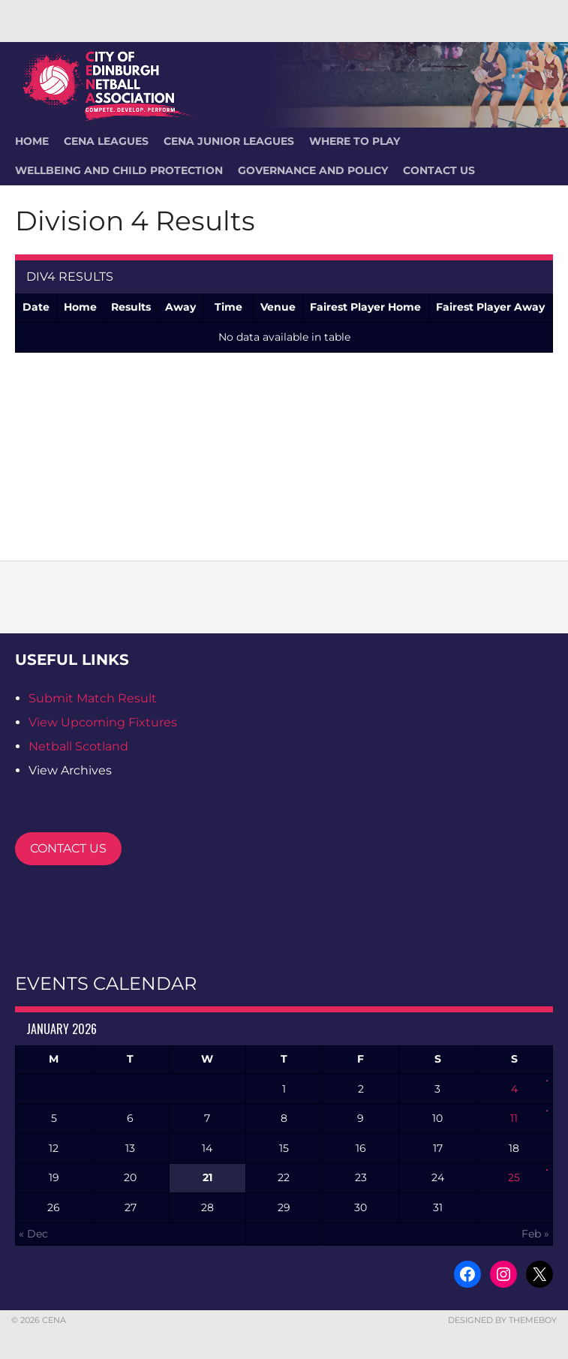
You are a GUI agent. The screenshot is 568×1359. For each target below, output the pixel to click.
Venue (278, 307)
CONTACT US (68, 848)
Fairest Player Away (490, 307)
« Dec (33, 1233)
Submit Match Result (93, 698)
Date (36, 307)
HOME (32, 141)
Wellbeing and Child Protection (119, 170)
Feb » (535, 1233)
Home (80, 307)
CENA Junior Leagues (229, 141)
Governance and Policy (313, 170)
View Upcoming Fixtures (103, 722)
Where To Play (354, 141)
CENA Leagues (106, 141)
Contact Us (439, 170)
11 (514, 1118)
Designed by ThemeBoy (502, 1320)
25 (514, 1177)
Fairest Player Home (365, 307)
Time (228, 307)
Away (180, 307)
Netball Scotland (78, 746)
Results (131, 307)
